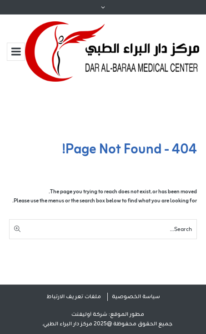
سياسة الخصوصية (136, 296)
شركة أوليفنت (89, 314)
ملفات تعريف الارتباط (73, 296)
